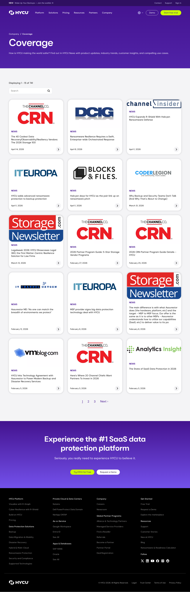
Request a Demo (108, 472)
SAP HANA (57, 549)
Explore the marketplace (152, 514)
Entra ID (56, 531)
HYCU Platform (16, 499)
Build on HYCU (15, 514)
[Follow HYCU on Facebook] (157, 561)
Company (107, 12)
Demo (152, 12)
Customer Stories (149, 531)
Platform (39, 12)
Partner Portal (103, 547)
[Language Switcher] (140, 12)
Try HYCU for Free (82, 472)
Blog (143, 542)
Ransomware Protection (20, 553)
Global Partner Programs (109, 516)
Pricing (65, 12)
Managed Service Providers (110, 526)
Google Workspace (62, 526)
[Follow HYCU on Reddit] (167, 561)
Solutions (53, 12)
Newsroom (102, 509)
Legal (134, 583)
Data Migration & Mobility (21, 537)
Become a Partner (105, 542)
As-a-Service (59, 521)
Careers (100, 504)
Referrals (101, 537)
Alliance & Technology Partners (112, 521)
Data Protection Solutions (21, 526)
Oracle (56, 554)
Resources (79, 12)
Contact (158, 3)
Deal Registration (105, 553)
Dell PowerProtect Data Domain (68, 509)
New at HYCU (147, 537)
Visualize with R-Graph (20, 504)
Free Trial (145, 504)
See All (56, 537)
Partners (93, 12)
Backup (12, 531)
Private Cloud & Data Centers (67, 499)
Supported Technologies (20, 563)
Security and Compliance (21, 558)
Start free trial (171, 12)
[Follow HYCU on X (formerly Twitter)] (142, 561)
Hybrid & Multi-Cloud (19, 547)
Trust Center (145, 583)
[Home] (19, 12)
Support (168, 3)
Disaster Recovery (18, 542)
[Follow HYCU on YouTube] (152, 561)
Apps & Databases (62, 543)
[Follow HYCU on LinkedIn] (147, 561)
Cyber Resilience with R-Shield (23, 509)
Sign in (178, 3)
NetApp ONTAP (60, 514)
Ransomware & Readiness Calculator (158, 547)
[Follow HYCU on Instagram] (162, 561)
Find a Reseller (104, 531)
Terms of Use (160, 583)
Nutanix (56, 504)
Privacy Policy (175, 583)
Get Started (146, 499)
